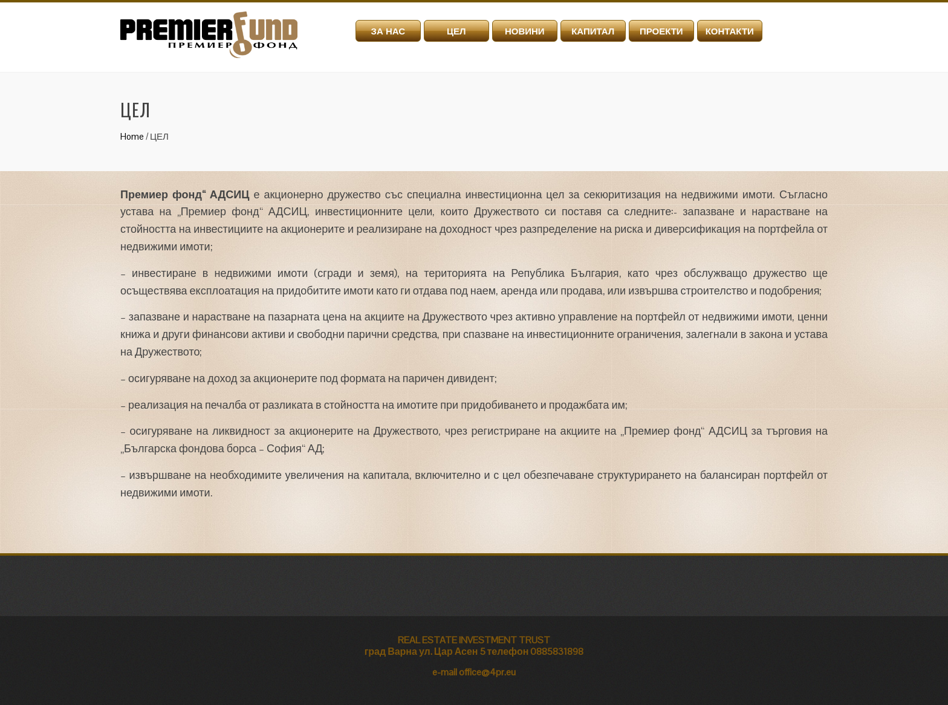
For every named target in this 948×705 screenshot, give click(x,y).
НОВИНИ (525, 31)
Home (132, 136)
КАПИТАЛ (592, 31)
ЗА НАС (388, 31)
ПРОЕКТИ (661, 31)
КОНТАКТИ (730, 31)
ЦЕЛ (456, 31)
